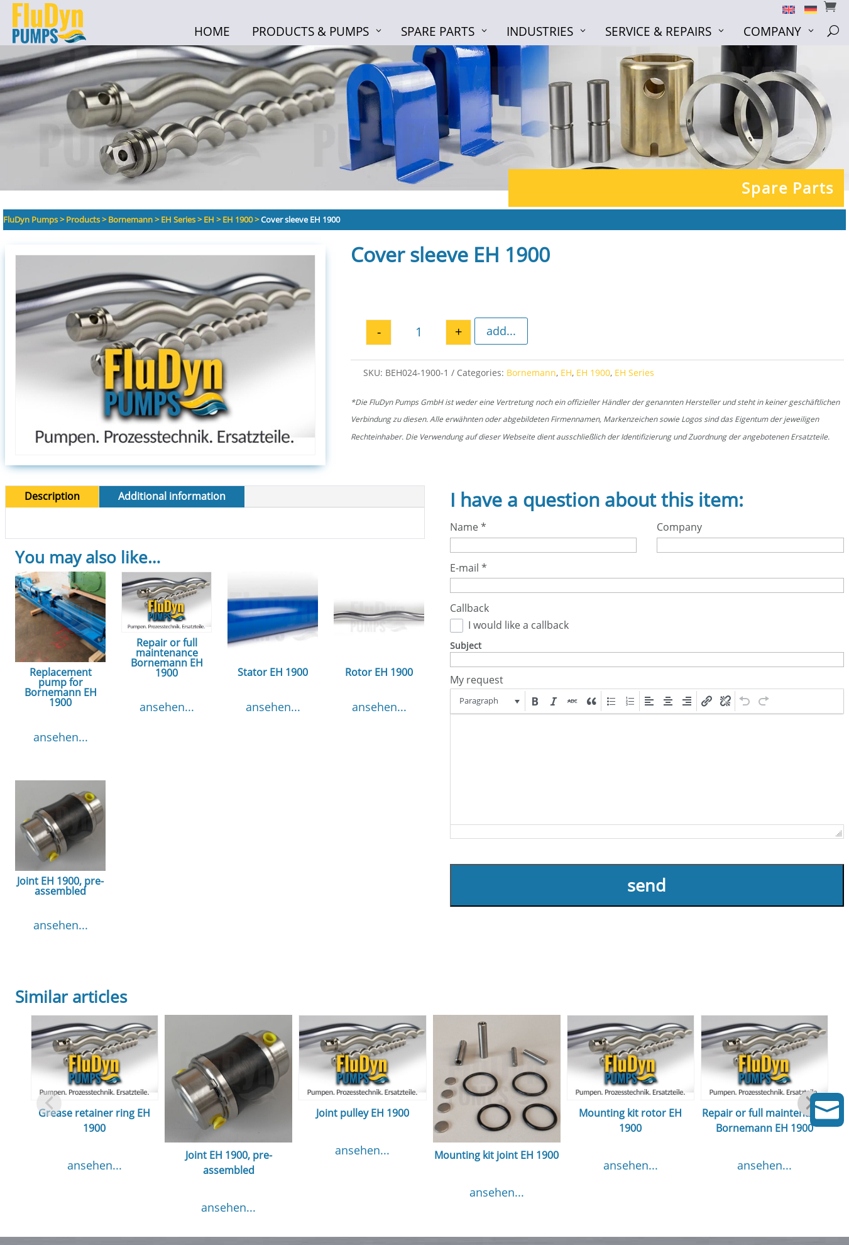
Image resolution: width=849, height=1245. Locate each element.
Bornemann (531, 374)
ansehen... (60, 738)
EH (566, 374)
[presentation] (488, 703)
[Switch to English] (784, 9)
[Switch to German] (806, 9)
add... (501, 333)
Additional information (172, 499)
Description (52, 499)
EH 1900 (593, 374)
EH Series (634, 374)
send (646, 887)
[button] (488, 703)
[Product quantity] (419, 334)
